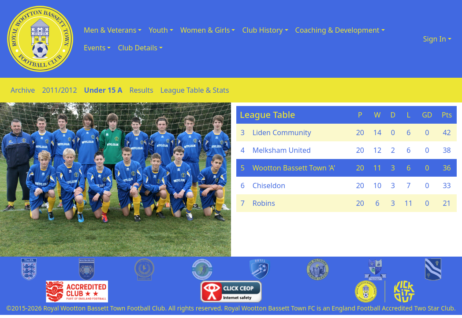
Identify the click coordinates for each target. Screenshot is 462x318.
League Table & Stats (194, 90)
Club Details (137, 48)
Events (94, 48)
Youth (158, 30)
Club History (262, 30)
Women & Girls (205, 30)
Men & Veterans (110, 30)
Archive (23, 90)
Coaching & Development (337, 30)
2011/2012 (59, 90)
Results (141, 90)
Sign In (434, 39)
